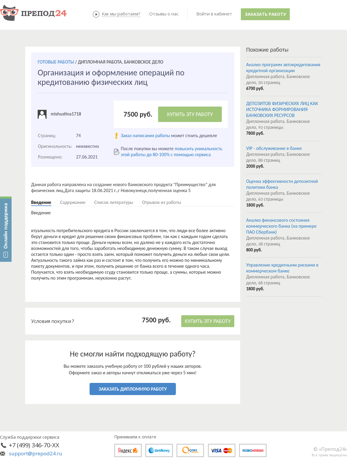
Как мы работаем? (121, 14)
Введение (41, 202)
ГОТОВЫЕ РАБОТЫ (56, 62)
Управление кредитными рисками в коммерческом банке (282, 268)
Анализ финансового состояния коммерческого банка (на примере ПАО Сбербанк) (281, 226)
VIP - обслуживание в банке (274, 148)
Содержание (72, 202)
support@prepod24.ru (35, 453)
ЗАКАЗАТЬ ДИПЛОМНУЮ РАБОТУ (133, 389)
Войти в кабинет (214, 14)
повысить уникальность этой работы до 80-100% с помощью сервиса (171, 151)
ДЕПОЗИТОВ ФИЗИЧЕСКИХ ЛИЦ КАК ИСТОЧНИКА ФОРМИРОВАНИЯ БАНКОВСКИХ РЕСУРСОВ (282, 109)
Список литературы (113, 202)
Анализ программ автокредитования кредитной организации (283, 67)
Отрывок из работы (161, 202)
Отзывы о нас (164, 14)
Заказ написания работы (145, 135)
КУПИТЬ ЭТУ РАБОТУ (190, 114)
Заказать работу (265, 14)
